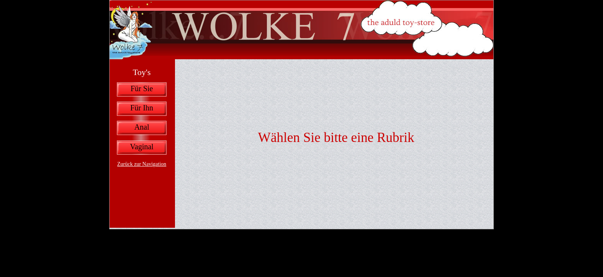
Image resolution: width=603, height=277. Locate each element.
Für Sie (141, 88)
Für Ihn (141, 107)
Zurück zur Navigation (142, 164)
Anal (141, 127)
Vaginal (141, 146)
